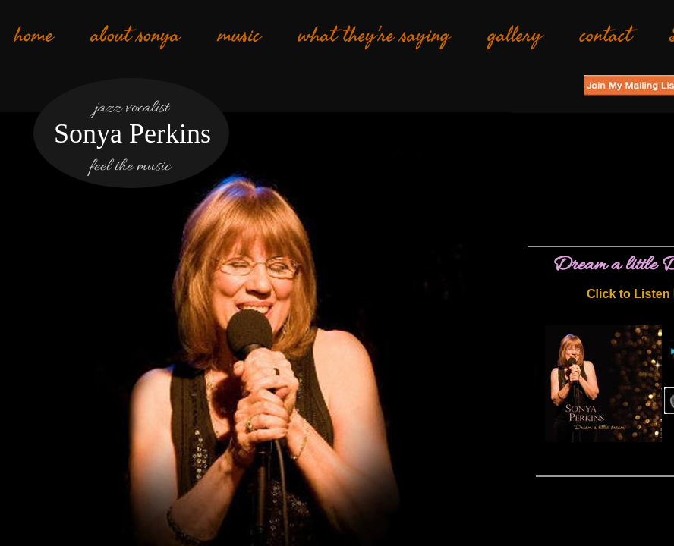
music (239, 35)
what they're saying (374, 35)
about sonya (135, 35)
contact (605, 35)
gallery (515, 35)
